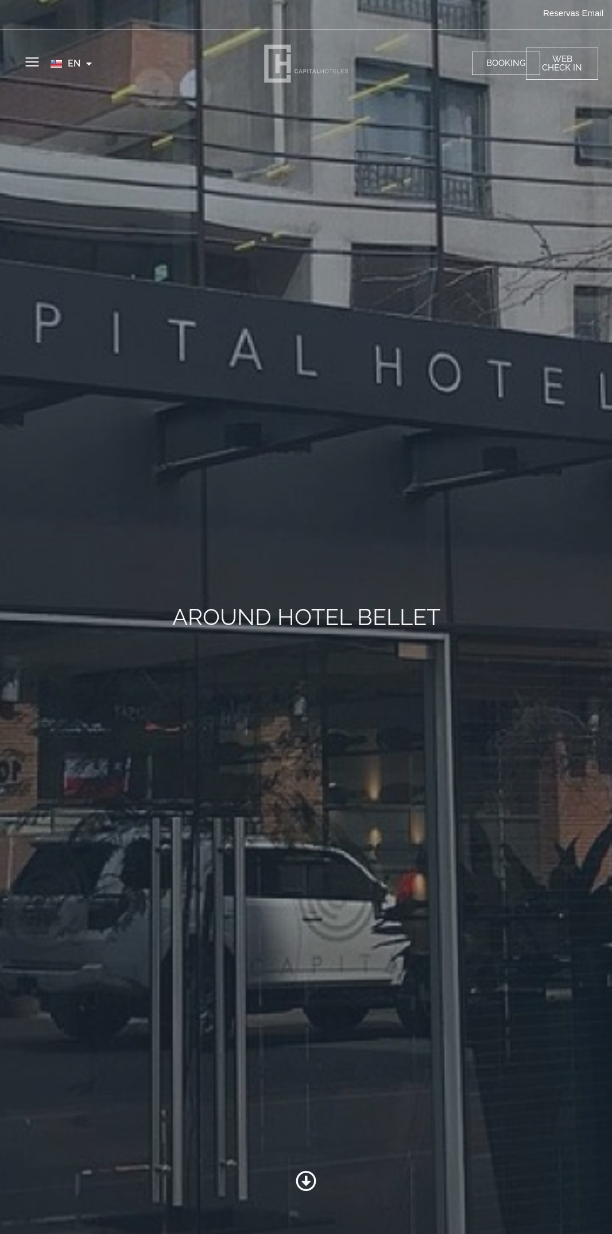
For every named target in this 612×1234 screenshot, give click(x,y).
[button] (32, 63)
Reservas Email (573, 13)
